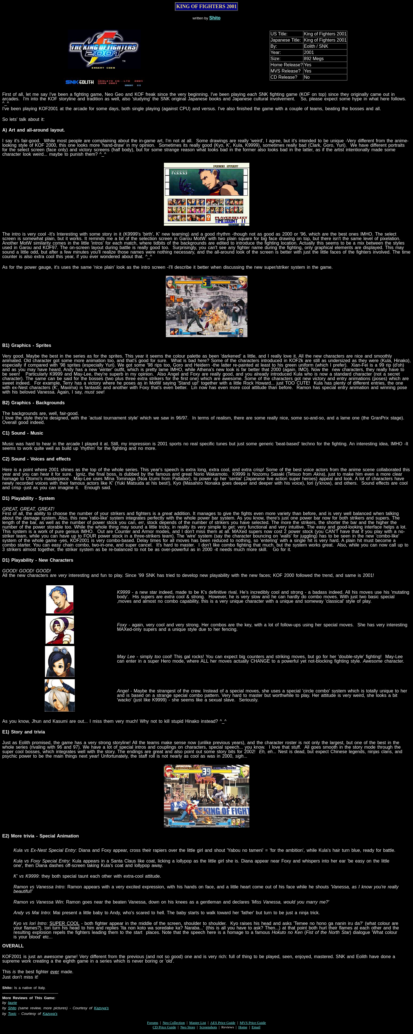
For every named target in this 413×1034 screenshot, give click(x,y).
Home (242, 1027)
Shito (214, 17)
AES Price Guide (223, 1023)
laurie (12, 1003)
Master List (197, 1023)
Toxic (12, 1014)
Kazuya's (101, 1008)
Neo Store (187, 1027)
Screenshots (208, 1027)
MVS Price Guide (253, 1023)
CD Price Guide (164, 1027)
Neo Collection (174, 1023)
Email (256, 1027)
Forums (152, 1023)
